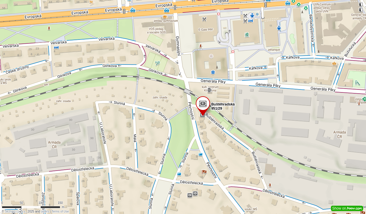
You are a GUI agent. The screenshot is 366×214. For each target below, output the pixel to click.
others (45, 211)
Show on (347, 208)
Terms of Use (60, 211)
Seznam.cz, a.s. (15, 211)
